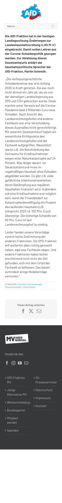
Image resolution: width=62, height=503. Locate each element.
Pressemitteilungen (13, 287)
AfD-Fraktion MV (16, 380)
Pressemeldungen (34, 284)
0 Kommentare (29, 287)
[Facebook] (7, 363)
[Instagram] (13, 363)
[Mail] (26, 363)
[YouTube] (20, 363)
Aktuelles (22, 284)
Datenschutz (44, 390)
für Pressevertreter (46, 380)
